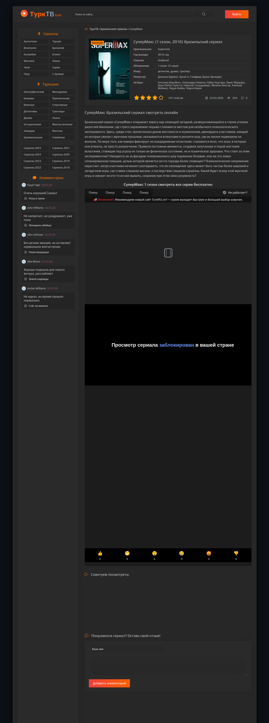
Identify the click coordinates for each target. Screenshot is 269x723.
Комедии (29, 130)
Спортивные (59, 104)
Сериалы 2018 (61, 167)
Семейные (58, 137)
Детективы (30, 111)
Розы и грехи (34, 198)
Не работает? (235, 192)
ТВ (46, 14)
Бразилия (58, 47)
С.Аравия (58, 73)
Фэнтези (57, 130)
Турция (56, 41)
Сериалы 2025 (32, 148)
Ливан (56, 60)
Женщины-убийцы (37, 225)
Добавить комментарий (109, 683)
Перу (27, 73)
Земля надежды (36, 279)
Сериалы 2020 (61, 154)
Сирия (56, 67)
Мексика (29, 60)
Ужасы (56, 117)
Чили (27, 67)
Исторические (32, 124)
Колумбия (30, 54)
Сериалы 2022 (32, 167)
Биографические (34, 91)
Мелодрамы (59, 91)
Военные (29, 104)
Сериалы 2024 (32, 154)
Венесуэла (30, 47)
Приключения (61, 98)
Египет (56, 54)
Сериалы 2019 (61, 161)
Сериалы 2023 (32, 161)
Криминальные (33, 137)
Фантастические (62, 124)
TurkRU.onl (159, 199)
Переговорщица (36, 252)
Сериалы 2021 (61, 148)
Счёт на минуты (36, 306)
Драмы (28, 117)
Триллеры (58, 111)
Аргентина (30, 41)
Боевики (29, 98)
